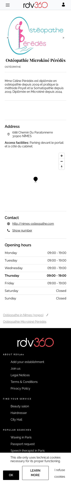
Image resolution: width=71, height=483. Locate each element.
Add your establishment (27, 362)
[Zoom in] (61, 156)
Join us (15, 368)
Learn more (35, 473)
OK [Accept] (11, 475)
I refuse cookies (59, 473)
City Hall (16, 419)
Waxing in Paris (21, 437)
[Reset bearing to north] (61, 167)
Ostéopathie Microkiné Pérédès (24, 322)
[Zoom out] (61, 161)
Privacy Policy (20, 388)
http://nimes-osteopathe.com (33, 223)
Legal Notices (20, 375)
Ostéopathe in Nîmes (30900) (23, 315)
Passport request (23, 444)
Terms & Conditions (24, 382)
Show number (22, 230)
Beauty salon (20, 406)
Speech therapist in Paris (28, 450)
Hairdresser (19, 413)
